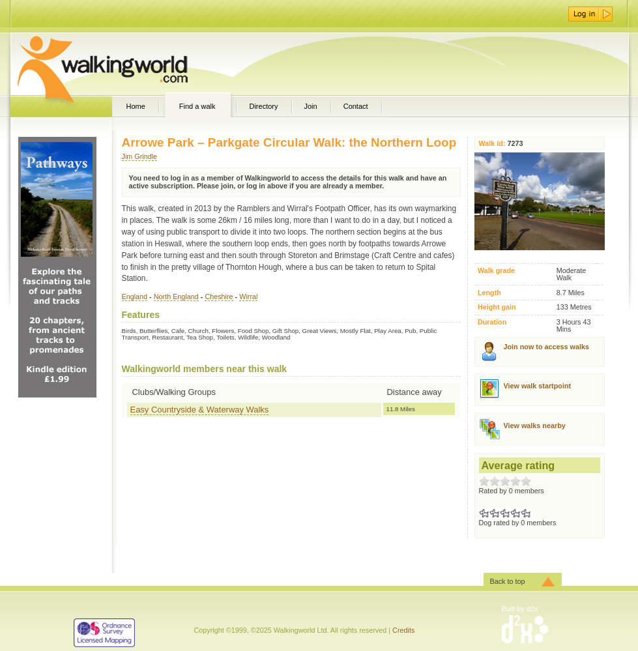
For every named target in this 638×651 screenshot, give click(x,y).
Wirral (248, 296)
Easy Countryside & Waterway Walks (199, 409)
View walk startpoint (538, 386)
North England (176, 296)
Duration (492, 322)
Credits (403, 630)
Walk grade (496, 270)
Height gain (497, 307)
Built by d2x (520, 609)
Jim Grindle (140, 156)
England (135, 296)
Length (489, 293)
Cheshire (219, 296)
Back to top (507, 581)
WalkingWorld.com (125, 63)
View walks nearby (535, 425)
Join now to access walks (546, 347)
